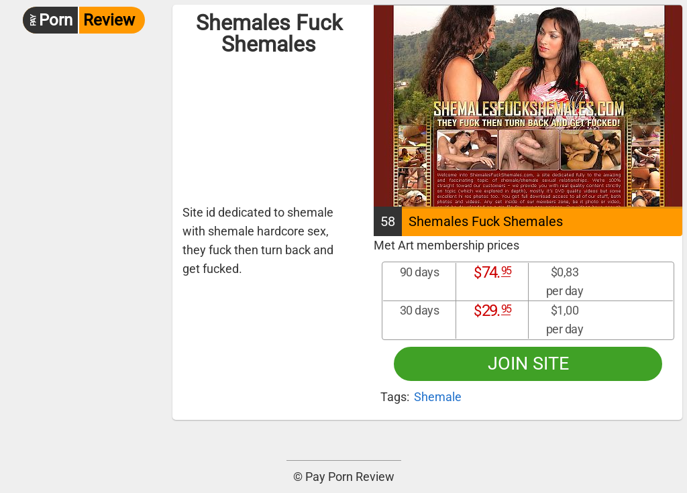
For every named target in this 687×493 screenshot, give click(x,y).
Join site (528, 363)
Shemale (438, 397)
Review (79, 20)
